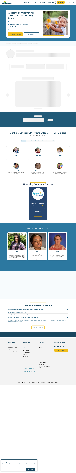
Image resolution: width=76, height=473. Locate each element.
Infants (16, 155)
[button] (27, 2)
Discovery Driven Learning (32, 141)
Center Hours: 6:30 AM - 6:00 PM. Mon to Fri (18, 22)
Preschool (60, 155)
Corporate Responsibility (43, 370)
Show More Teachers (37, 264)
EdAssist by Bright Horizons (29, 371)
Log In (68, 2)
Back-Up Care (26, 350)
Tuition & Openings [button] (15, 34)
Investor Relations (42, 362)
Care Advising (25, 357)
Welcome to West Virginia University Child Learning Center (21, 16)
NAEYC (16, 29)
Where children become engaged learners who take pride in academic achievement (38, 173)
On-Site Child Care (26, 352)
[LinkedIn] (58, 347)
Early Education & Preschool (13, 347)
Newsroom (41, 352)
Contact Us (60, 2)
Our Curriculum (10, 349)
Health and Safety (41, 141)
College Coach (26, 354)
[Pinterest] (63, 347)
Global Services (26, 363)
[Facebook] (55, 347)
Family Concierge (26, 361)
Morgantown (11, 7)
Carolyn (57, 251)
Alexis (17, 251)
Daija (37, 251)
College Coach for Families (13, 352)
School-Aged (38, 171)
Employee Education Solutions (28, 375)
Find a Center (51, 2)
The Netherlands (42, 360)
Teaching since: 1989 (57, 259)
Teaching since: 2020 (37, 259)
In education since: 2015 (17, 259)
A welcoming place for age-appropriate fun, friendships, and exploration (59, 173)
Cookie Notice (44, 382)
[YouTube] (60, 347)
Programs (23, 141)
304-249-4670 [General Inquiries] (13, 27)
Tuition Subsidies (26, 365)
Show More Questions (38, 327)
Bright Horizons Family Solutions (30, 347)
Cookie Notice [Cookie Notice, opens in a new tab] (32, 466)
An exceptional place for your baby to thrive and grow (16, 158)
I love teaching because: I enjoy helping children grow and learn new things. (37, 255)
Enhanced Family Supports (28, 359)
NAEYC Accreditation (50, 141)
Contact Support (61, 354)
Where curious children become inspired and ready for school (60, 158)
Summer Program (60, 171)
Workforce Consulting (27, 378)
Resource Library (42, 364)
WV (7, 7)
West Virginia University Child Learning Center (23, 7)
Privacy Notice (39, 382)
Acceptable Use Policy (50, 382)
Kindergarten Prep (16, 171)
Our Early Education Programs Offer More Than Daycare (38, 133)
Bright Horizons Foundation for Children (44, 367)
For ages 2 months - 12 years (38, 136)
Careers (40, 349)
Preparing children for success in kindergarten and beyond (16, 173)
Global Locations (42, 356)
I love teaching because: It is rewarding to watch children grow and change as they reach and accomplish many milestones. (57, 255)
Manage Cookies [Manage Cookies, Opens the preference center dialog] (30, 469)
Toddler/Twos (38, 155)
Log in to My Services (12, 354)
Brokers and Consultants (28, 368)
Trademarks (56, 382)
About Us (40, 347)
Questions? (38, 215)
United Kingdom (42, 358)
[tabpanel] (38, 203)
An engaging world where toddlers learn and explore (38, 158)
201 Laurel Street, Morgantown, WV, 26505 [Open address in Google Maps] (19, 24)
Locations (40, 354)
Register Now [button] (31, 34)
